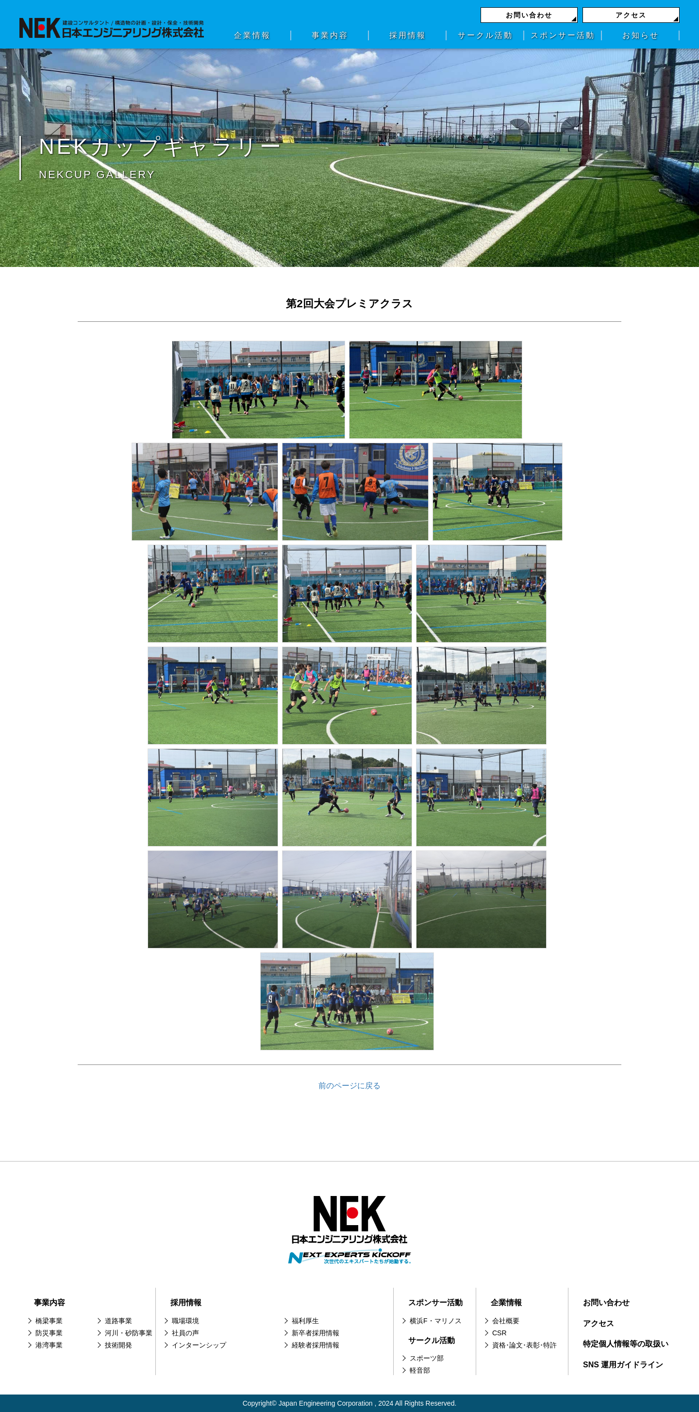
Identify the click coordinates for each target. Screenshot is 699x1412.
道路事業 (118, 1321)
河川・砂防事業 (128, 1333)
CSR (499, 1333)
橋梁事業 (49, 1321)
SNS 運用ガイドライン (623, 1365)
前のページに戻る (349, 1085)
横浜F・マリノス (436, 1321)
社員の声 (185, 1333)
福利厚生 (305, 1321)
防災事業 (49, 1333)
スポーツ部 (427, 1358)
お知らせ (640, 35)
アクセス (631, 15)
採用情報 (407, 35)
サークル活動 (485, 35)
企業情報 (252, 35)
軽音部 (420, 1370)
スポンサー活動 (563, 35)
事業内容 (330, 35)
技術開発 (118, 1345)
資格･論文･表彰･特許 (524, 1345)
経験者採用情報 (315, 1345)
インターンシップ (199, 1345)
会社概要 (505, 1321)
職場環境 (185, 1321)
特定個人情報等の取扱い (625, 1344)
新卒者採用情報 (315, 1333)
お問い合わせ (529, 15)
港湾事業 (49, 1345)
